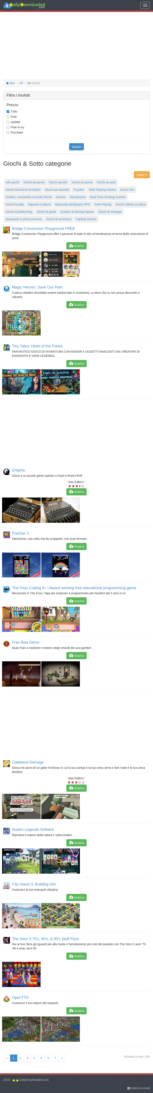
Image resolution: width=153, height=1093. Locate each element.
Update (15, 122)
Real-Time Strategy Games (108, 197)
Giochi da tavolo (34, 182)
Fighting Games (86, 219)
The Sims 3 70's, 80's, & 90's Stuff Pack (45, 939)
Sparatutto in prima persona (23, 219)
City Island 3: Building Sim (34, 884)
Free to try (17, 127)
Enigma (18, 470)
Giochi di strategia (110, 211)
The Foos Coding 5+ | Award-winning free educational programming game (74, 588)
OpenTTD (20, 997)
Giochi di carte (106, 182)
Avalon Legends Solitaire (33, 829)
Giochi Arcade (14, 204)
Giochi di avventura (58, 219)
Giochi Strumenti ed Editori (23, 189)
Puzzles (79, 189)
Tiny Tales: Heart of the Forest (37, 346)
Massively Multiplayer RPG (72, 204)
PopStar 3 (20, 533)
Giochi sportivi (58, 182)
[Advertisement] (76, 45)
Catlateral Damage (28, 762)
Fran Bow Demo (25, 642)
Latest (142, 174)
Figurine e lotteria (39, 204)
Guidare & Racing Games (77, 211)
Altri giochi (12, 182)
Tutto (14, 111)
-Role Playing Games (102, 189)
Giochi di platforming (18, 211)
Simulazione (78, 197)
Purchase (17, 132)
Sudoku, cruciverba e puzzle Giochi (28, 197)
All (21, 83)
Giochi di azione (82, 182)
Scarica (76, 245)
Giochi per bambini (57, 189)
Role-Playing (103, 204)
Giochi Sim (127, 189)
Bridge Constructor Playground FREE (43, 228)
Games (60, 197)
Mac (10, 83)
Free (14, 116)
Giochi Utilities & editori (130, 204)
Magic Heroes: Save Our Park (37, 287)
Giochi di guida (46, 211)
